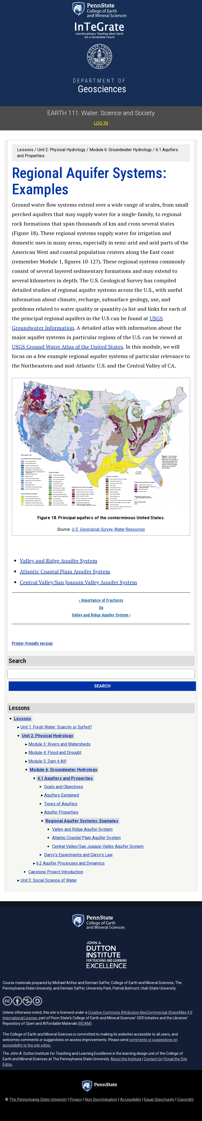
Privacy (76, 1099)
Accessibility (130, 1099)
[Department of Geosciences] (99, 86)
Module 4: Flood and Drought (54, 752)
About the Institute (126, 1059)
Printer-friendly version (32, 643)
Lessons (25, 149)
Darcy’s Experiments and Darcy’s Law (78, 854)
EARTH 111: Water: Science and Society (101, 113)
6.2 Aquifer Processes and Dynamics (70, 863)
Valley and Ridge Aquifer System (58, 560)
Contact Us (153, 1059)
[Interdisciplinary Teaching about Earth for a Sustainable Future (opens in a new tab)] (99, 30)
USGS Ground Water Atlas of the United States (67, 346)
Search (102, 686)
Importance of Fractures (101, 600)
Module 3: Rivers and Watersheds (59, 744)
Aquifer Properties (61, 812)
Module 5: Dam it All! (47, 761)
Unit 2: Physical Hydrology (61, 149)
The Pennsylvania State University (38, 1099)
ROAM (84, 1023)
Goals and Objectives (63, 786)
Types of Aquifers (60, 803)
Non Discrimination (101, 1099)
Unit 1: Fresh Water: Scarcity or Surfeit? (56, 727)
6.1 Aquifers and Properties (65, 778)
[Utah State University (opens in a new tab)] (99, 56)
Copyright (185, 1099)
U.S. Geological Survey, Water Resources (108, 529)
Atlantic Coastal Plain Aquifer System (65, 571)
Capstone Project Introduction (55, 871)
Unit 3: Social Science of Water (49, 880)
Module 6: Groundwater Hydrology (120, 149)
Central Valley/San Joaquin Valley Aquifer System (78, 582)
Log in (101, 123)
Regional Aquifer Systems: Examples (82, 820)
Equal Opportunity (159, 1099)
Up (101, 607)
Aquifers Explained (61, 795)
